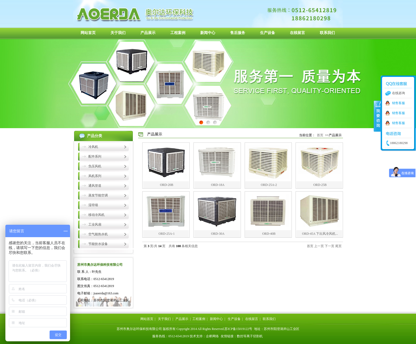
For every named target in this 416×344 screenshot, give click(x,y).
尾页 (338, 246)
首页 (320, 135)
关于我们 (118, 33)
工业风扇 (94, 224)
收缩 (377, 116)
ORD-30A (217, 234)
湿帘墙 (93, 205)
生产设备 (267, 33)
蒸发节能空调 (98, 195)
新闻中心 (207, 33)
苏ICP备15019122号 (238, 329)
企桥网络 (212, 336)
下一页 (329, 246)
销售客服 (398, 103)
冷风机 (93, 147)
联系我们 (327, 33)
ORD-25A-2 (269, 185)
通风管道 (94, 186)
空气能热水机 (98, 234)
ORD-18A (217, 185)
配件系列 (94, 156)
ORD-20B (166, 185)
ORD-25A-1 (166, 234)
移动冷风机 (96, 215)
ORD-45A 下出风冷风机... (320, 234)
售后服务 (237, 33)
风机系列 (94, 176)
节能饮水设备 (98, 244)
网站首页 (88, 33)
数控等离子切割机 (250, 336)
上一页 (319, 246)
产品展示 (147, 33)
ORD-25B (320, 185)
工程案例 (177, 33)
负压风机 (94, 166)
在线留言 (297, 33)
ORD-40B (268, 234)
